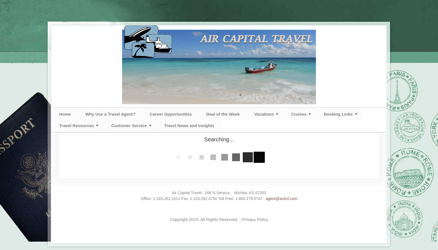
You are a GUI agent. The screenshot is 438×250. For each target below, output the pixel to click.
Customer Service (129, 125)
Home (65, 114)
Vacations (264, 114)
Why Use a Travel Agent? (110, 114)
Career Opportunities (171, 114)
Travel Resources (76, 125)
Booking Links (338, 114)
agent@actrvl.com (281, 198)
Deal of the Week (223, 114)
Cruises (298, 114)
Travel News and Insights (189, 125)
